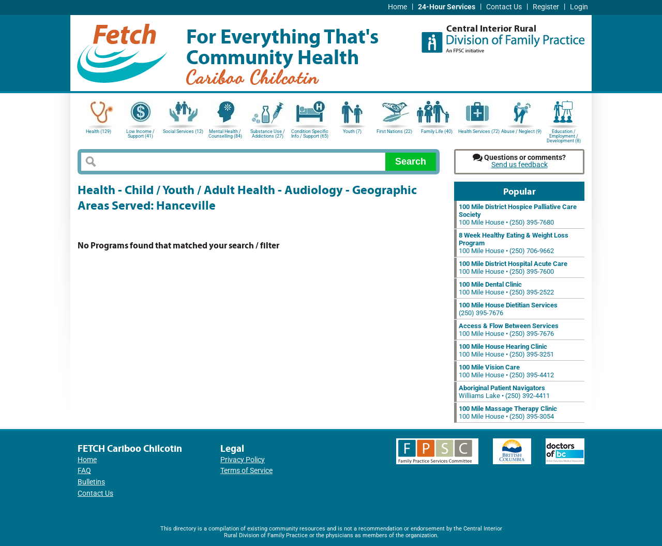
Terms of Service (246, 470)
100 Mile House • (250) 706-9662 (513, 243)
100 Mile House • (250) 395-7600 (513, 267)
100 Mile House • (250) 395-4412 (506, 371)
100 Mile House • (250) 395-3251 (506, 350)
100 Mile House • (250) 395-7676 (509, 329)
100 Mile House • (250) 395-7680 (518, 214)
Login (579, 7)
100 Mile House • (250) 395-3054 (508, 412)
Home (397, 7)
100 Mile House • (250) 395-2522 (506, 288)
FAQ (84, 470)
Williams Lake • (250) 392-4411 (504, 392)
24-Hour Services (446, 7)
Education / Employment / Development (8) (564, 135)
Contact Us (504, 7)
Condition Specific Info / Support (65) (309, 134)
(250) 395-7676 (508, 309)
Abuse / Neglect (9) (521, 131)
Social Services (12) (183, 131)
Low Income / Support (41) (140, 134)
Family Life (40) (437, 131)
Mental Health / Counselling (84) (225, 134)
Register (546, 7)
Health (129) (98, 131)
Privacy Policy (242, 459)
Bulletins (91, 482)
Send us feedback (519, 164)
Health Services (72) (479, 131)
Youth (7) (352, 131)
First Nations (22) (394, 131)
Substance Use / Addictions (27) (267, 134)
